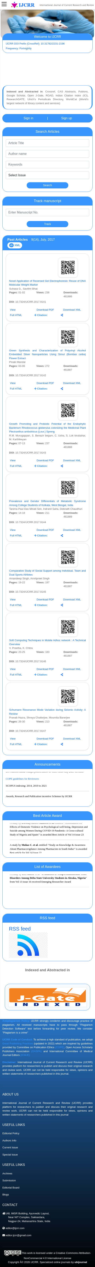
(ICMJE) (25, 1074)
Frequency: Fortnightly (18, 48)
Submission (9, 1200)
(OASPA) (36, 1071)
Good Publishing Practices (17, 1063)
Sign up (66, 118)
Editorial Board (10, 1207)
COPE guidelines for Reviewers (22, 782)
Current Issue (10, 1167)
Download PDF (45, 309)
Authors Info (9, 1160)
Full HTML (16, 315)
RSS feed (47, 942)
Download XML (72, 309)
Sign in (28, 118)
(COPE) (59, 1067)
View (13, 309)
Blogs (5, 1214)
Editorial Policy (10, 1153)
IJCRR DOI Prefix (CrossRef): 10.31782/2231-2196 (35, 43)
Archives (7, 1193)
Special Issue (10, 1174)
